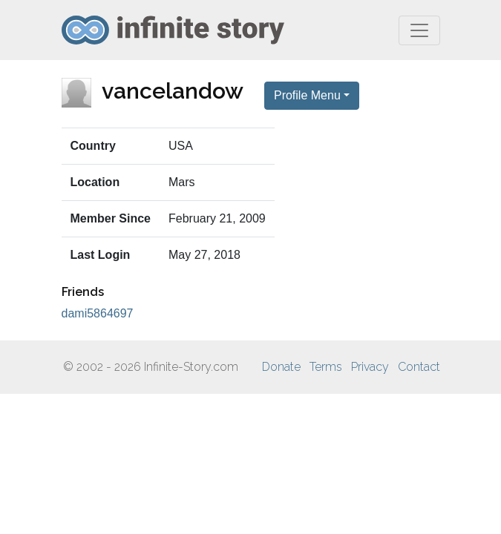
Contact (419, 367)
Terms (326, 367)
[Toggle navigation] (419, 30)
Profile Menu (307, 95)
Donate (281, 367)
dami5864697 (98, 313)
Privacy (370, 367)
